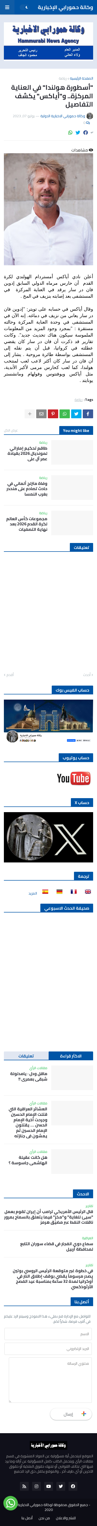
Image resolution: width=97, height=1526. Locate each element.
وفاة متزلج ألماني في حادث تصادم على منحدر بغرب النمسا (26, 489)
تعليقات (26, 1056)
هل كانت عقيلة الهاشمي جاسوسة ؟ (28, 1160)
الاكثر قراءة (71, 1056)
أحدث (87, 675)
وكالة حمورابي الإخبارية (65, 7)
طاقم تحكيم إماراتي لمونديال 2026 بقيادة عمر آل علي (27, 453)
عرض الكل (11, 430)
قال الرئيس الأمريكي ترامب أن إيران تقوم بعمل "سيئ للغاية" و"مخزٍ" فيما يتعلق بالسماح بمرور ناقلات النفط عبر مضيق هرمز (48, 1217)
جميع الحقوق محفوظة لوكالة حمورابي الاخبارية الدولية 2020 (47, 1507)
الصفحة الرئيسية (81, 78)
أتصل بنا (27, 1518)
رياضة (63, 78)
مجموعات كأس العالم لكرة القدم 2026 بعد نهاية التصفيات (26, 524)
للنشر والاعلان (66, 1518)
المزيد (32, 893)
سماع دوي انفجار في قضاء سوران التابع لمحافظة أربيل (56, 1246)
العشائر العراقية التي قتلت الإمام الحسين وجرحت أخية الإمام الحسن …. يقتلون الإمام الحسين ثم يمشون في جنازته (28, 1122)
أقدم (10, 675)
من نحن (44, 1518)
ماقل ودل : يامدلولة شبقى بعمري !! (28, 1076)
